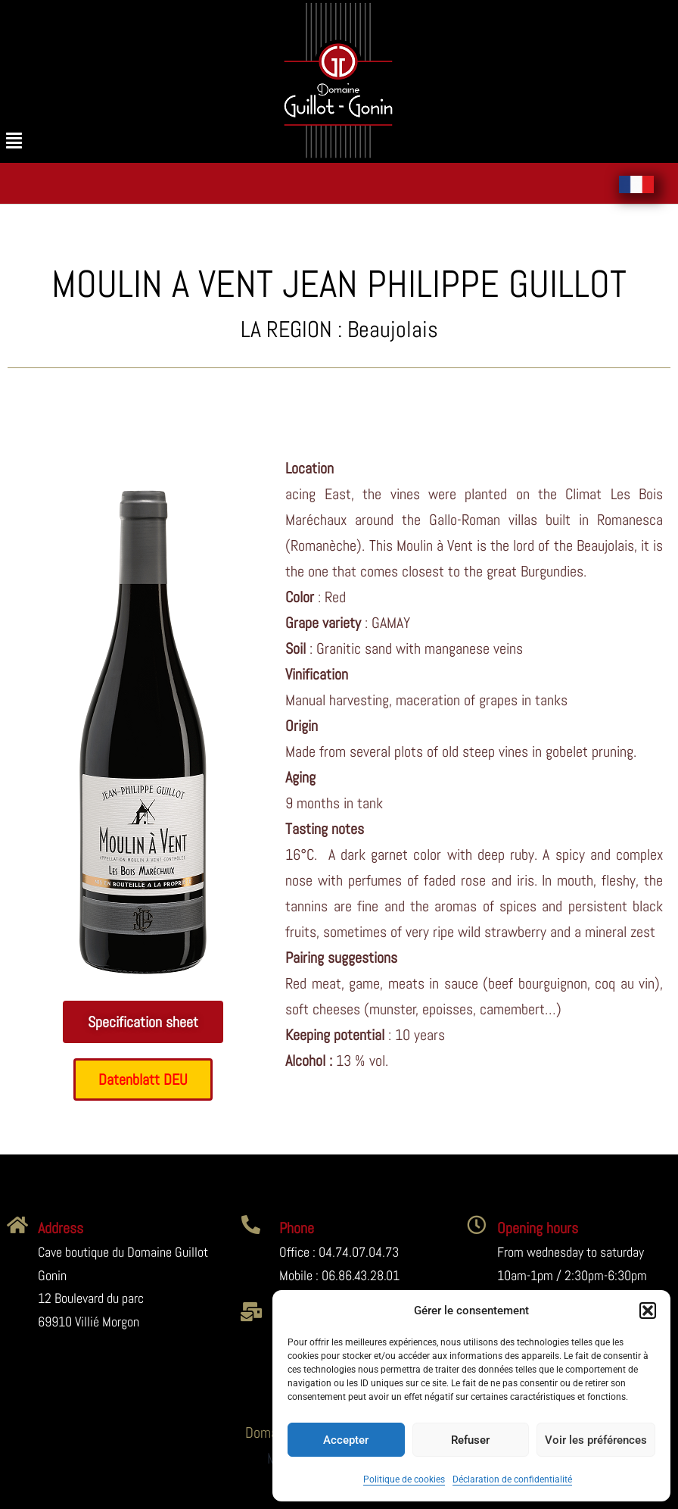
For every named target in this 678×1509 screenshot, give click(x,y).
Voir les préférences (596, 1440)
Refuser (470, 1440)
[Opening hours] (476, 1224)
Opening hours (537, 1228)
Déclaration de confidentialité (512, 1479)
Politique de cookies (404, 1479)
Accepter (346, 1440)
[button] (647, 1310)
